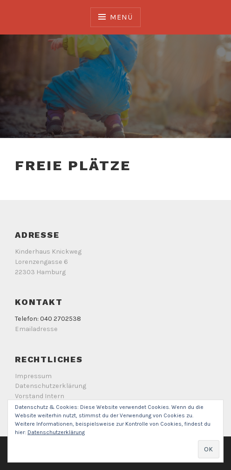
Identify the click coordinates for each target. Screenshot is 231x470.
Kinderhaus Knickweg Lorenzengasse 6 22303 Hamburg (48, 262)
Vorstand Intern (39, 396)
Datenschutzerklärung (50, 386)
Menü (121, 17)
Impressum (33, 376)
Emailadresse (36, 329)
